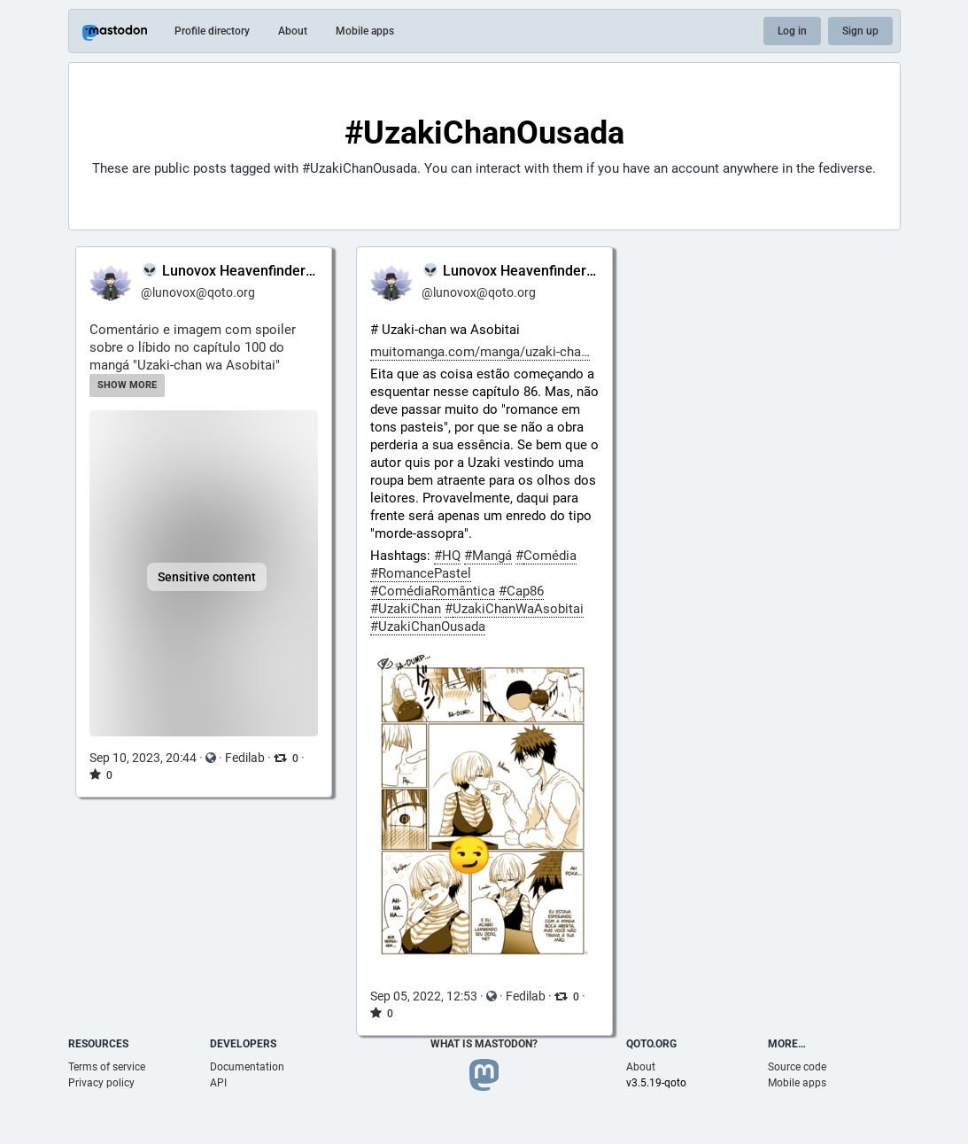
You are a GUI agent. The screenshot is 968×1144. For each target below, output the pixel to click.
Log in (792, 31)
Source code (797, 1067)
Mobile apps (365, 31)
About (292, 31)
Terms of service (106, 1067)
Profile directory (212, 31)
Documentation (247, 1067)
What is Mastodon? (484, 1044)
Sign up (860, 31)
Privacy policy (101, 1083)
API (218, 1083)
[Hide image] (386, 664)
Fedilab (245, 758)
